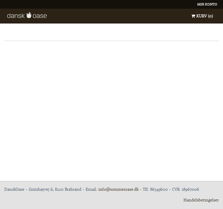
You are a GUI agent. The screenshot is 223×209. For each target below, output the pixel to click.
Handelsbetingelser (201, 200)
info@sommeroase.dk (118, 189)
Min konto (207, 4)
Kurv (202, 16)
